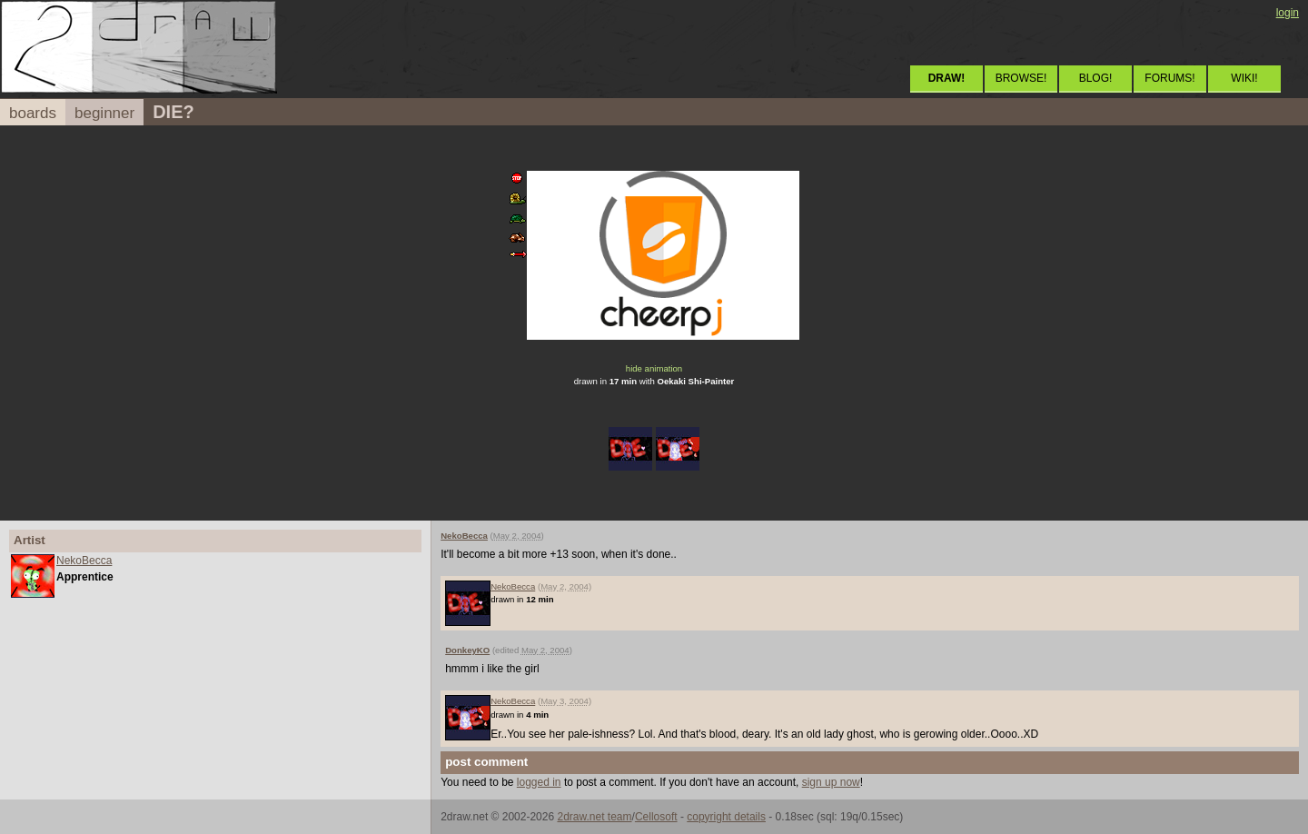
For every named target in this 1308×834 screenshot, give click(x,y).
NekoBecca (84, 560)
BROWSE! (1021, 78)
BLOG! (1096, 78)
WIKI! (1244, 78)
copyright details (726, 816)
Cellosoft (656, 816)
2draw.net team (594, 816)
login (1287, 12)
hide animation (654, 368)
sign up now (831, 782)
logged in (539, 782)
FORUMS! (1169, 78)
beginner (104, 113)
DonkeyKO (467, 650)
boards (32, 113)
